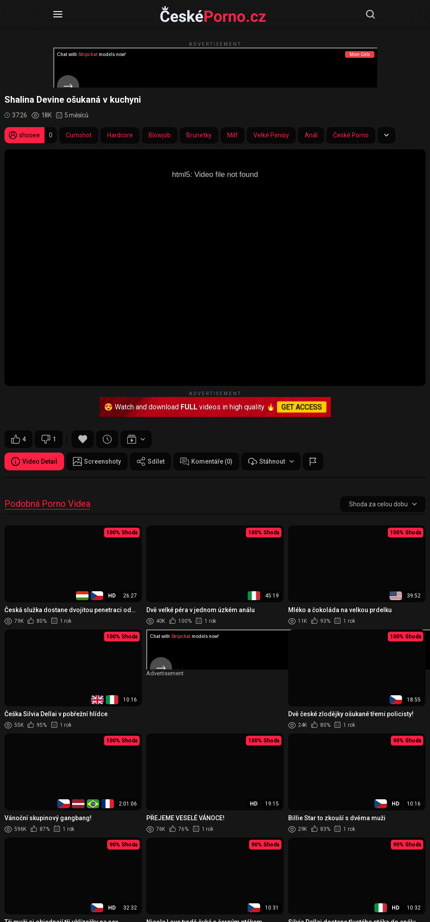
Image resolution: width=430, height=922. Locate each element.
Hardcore (120, 135)
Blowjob (160, 135)
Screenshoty (97, 461)
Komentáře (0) (206, 461)
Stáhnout (271, 461)
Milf (232, 135)
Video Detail (34, 461)
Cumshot (79, 135)
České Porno (351, 135)
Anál (311, 135)
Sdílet (151, 461)
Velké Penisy (271, 135)
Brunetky (199, 135)
